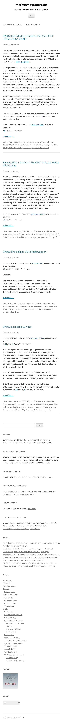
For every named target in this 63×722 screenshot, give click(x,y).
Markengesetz (9, 592)
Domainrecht (9, 612)
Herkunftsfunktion (29, 407)
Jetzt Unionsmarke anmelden (42, 477)
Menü (31, 16)
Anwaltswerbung (12, 658)
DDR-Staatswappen (15, 309)
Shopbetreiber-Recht (11, 638)
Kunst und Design (10, 617)
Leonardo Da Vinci (42, 407)
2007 (55, 404)
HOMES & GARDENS (15, 148)
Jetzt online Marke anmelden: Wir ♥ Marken (18, 494)
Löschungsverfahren (13, 629)
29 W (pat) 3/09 (22, 62)
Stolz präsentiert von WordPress (14, 718)
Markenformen (11, 632)
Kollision (9, 626)
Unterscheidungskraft (49, 237)
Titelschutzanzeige (16, 523)
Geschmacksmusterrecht (13, 615)
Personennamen (9, 410)
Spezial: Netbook (10, 646)
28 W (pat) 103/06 (37, 338)
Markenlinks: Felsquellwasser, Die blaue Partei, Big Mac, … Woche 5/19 (28, 549)
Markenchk (32, 509)
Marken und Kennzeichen (24, 145)
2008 (55, 306)
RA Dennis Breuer (39, 142)
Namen (52, 407)
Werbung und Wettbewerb (14, 655)
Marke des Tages (10, 600)
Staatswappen (46, 309)
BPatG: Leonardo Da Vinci (17, 326)
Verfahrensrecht (10, 652)
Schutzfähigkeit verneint (32, 148)
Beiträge (6, 583)
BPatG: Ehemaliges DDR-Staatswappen (25, 251)
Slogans (38, 237)
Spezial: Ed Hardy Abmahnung (15, 640)
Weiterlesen (8, 136)
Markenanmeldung (10, 491)
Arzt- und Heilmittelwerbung (16, 660)
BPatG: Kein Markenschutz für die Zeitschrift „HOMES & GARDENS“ (28, 37)
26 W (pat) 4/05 (37, 263)
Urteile (5, 609)
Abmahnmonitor (9, 580)
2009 (55, 145)
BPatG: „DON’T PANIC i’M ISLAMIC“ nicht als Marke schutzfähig (31, 164)
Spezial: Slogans (19, 234)
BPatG (5, 148)
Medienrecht (9, 635)
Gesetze (6, 589)
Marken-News (8, 597)
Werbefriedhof (9, 606)
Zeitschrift (45, 148)
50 (6, 344)
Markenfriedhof (10, 603)
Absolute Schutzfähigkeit (15, 623)
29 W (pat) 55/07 (37, 214)
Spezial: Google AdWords (13, 643)
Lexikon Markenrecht (10, 595)
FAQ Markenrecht (9, 586)
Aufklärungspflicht (9, 407)
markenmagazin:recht (31, 5)
